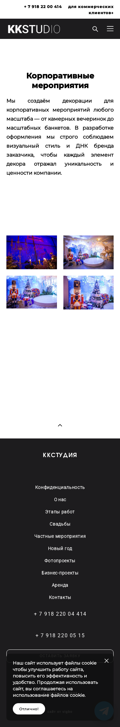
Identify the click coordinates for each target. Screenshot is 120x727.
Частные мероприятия (60, 536)
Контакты (60, 597)
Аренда (60, 585)
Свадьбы (60, 524)
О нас (60, 499)
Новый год (60, 548)
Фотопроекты (60, 560)
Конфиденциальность (60, 487)
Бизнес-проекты (60, 572)
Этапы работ (60, 511)
